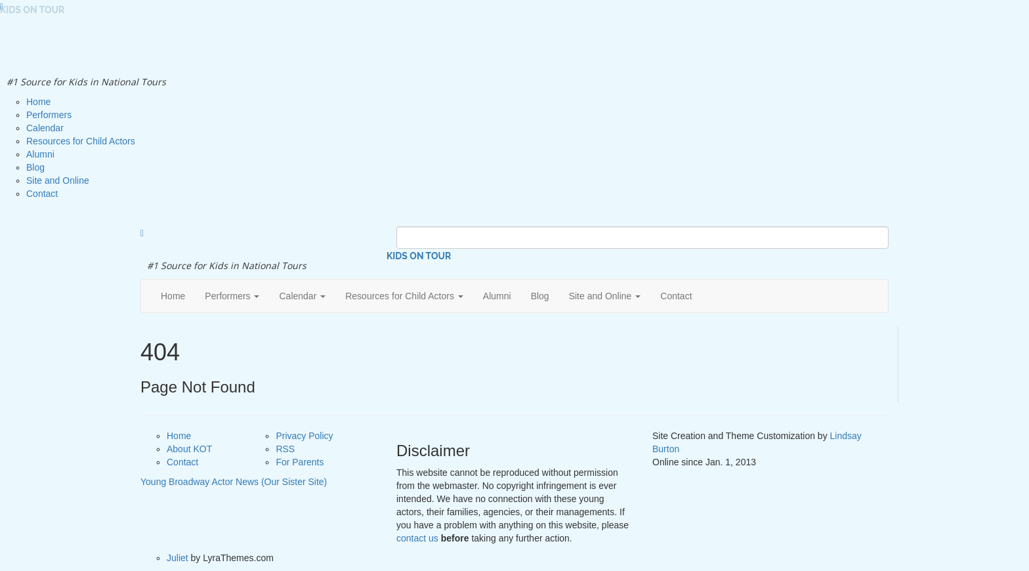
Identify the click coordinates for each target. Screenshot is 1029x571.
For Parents (300, 462)
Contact (182, 462)
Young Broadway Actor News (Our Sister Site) (233, 481)
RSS (285, 449)
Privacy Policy (304, 436)
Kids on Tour (419, 256)
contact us (417, 538)
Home (179, 436)
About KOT (189, 449)
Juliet (177, 558)
